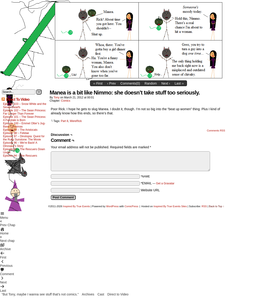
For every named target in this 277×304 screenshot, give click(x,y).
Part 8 (64, 121)
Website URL (150, 190)
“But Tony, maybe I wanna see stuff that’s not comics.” (40, 294)
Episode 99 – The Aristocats (20, 129)
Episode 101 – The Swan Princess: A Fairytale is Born (24, 118)
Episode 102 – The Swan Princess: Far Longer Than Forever (24, 112)
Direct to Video (118, 294)
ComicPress (131, 206)
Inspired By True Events (76, 206)
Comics (65, 100)
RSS (204, 206)
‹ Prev (111, 83)
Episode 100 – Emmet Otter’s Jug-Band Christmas (24, 125)
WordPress (112, 206)
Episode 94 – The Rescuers (20, 155)
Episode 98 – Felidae (16, 133)
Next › (165, 83)
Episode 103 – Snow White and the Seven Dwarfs (24, 105)
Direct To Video (17, 99)
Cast (100, 294)
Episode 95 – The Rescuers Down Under (24, 151)
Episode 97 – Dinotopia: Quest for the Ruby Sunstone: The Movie (24, 138)
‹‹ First (97, 83)
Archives (88, 294)
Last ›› (179, 83)
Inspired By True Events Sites (170, 206)
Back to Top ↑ (216, 206)
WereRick (76, 121)
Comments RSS (216, 130)
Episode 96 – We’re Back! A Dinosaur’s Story (20, 144)
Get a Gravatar (165, 183)
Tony (56, 97)
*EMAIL (158, 183)
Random (151, 83)
